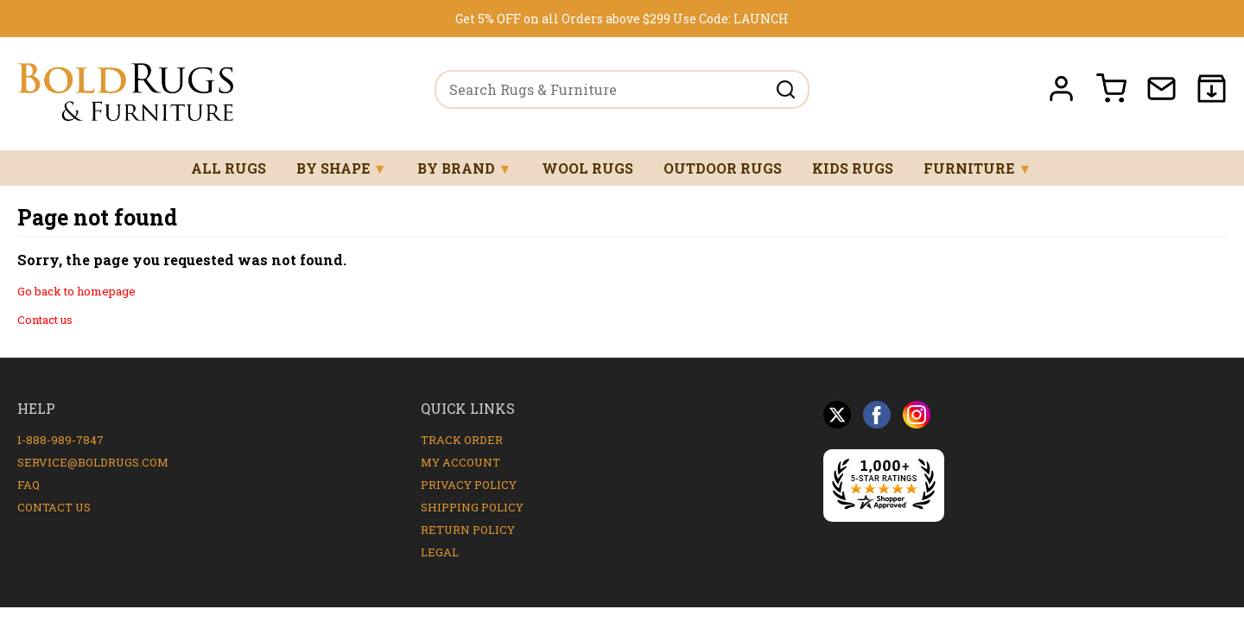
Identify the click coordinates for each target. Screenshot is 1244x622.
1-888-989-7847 (60, 439)
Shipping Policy (472, 507)
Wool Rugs (587, 168)
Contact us (45, 319)
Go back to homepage (76, 291)
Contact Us (54, 507)
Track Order (462, 439)
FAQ (28, 484)
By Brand (464, 168)
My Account (460, 462)
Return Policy (468, 529)
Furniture (977, 168)
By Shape (341, 168)
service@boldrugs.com (92, 462)
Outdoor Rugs (722, 168)
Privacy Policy (469, 484)
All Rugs (228, 168)
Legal (440, 552)
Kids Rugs (852, 168)
